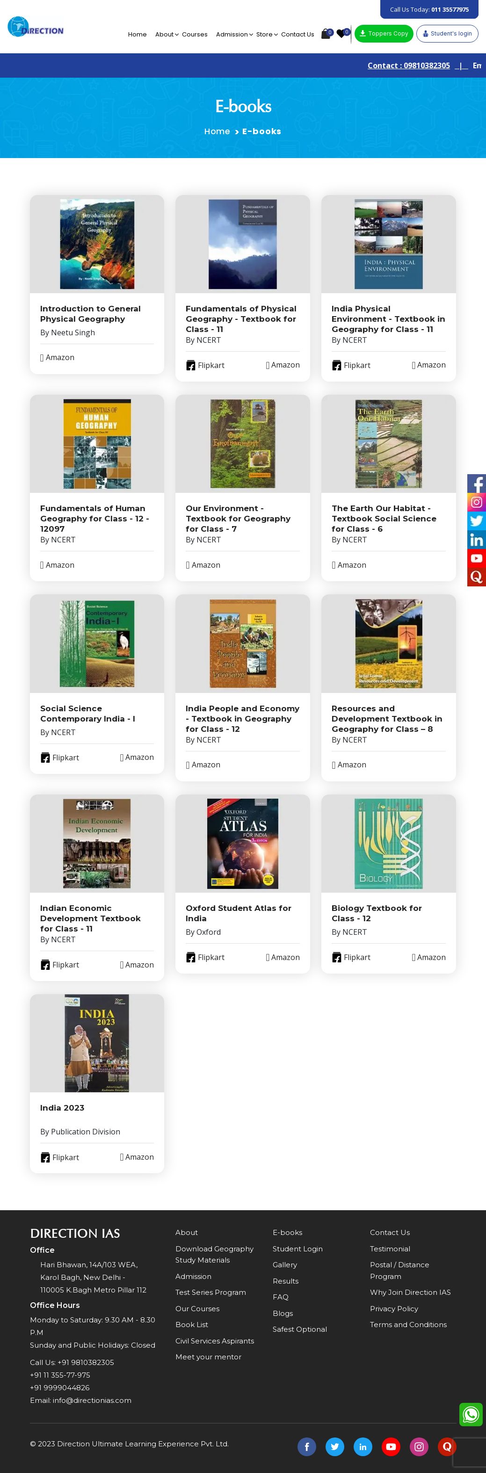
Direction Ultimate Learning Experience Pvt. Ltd (142, 1443)
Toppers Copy (384, 33)
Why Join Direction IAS (410, 1292)
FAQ (281, 1296)
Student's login (447, 33)
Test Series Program (210, 1292)
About (164, 34)
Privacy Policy (394, 1308)
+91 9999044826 (59, 1387)
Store (264, 34)
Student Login (298, 1248)
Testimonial (390, 1248)
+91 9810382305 (86, 1362)
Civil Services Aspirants (214, 1340)
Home (137, 34)
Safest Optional (300, 1329)
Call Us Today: (429, 9)
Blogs (283, 1313)
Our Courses (197, 1308)
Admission (232, 34)
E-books (287, 1232)
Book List (191, 1324)
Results (285, 1281)
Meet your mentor (208, 1356)
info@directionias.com (92, 1400)
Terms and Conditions (408, 1324)
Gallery (285, 1264)
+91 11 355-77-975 (60, 1375)
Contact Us (297, 34)
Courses (195, 34)
